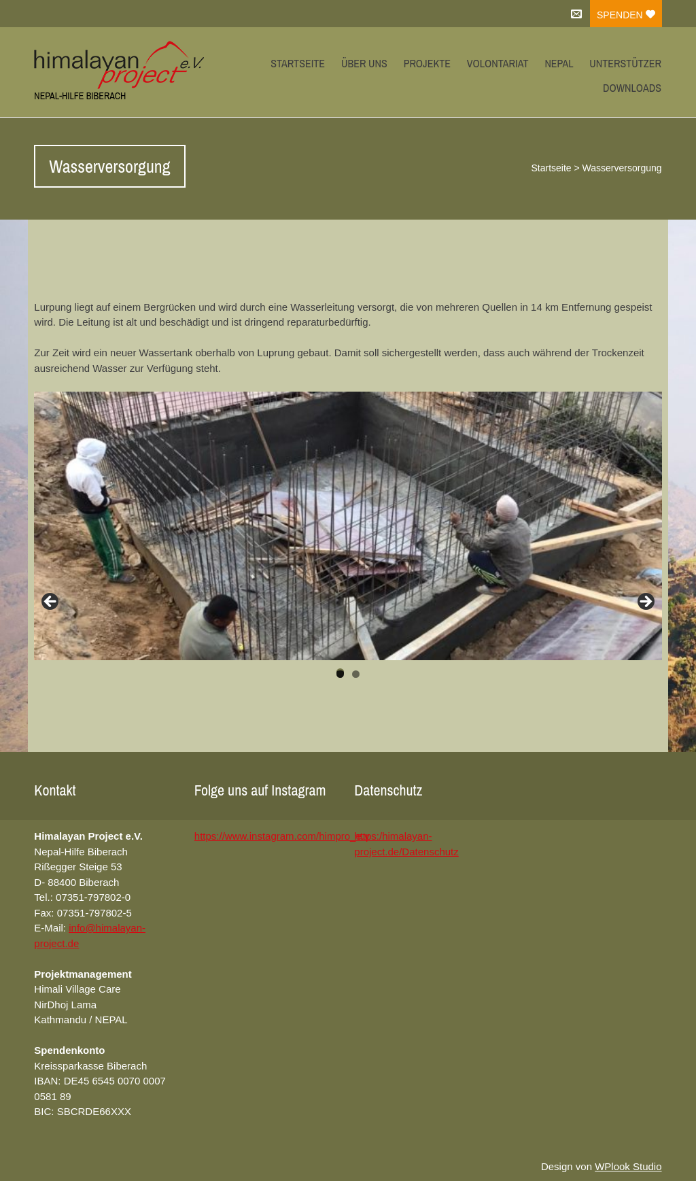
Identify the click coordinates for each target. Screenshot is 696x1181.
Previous (51, 602)
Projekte (427, 63)
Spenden (626, 15)
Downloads (632, 87)
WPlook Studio (628, 1166)
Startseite (298, 63)
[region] (347, 526)
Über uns (364, 63)
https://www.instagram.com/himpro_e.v (282, 836)
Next (645, 602)
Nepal (558, 63)
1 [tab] (340, 673)
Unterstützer (625, 63)
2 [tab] (356, 674)
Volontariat (498, 63)
